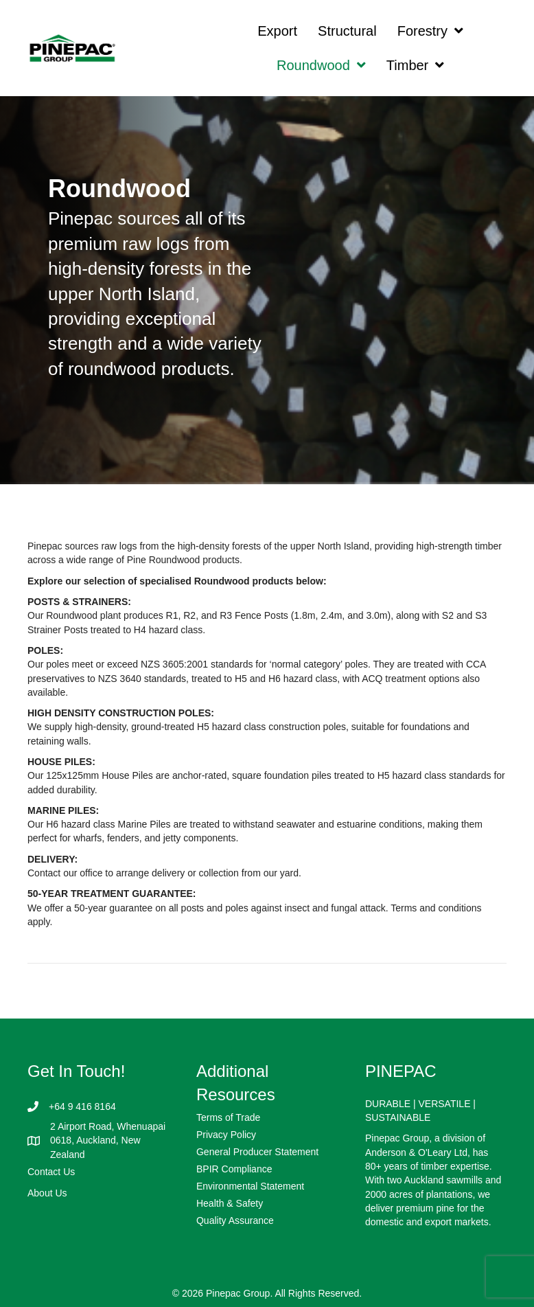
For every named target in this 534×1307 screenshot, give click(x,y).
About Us (47, 1192)
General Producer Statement (257, 1151)
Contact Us (51, 1171)
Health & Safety (229, 1203)
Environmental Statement (250, 1186)
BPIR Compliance (234, 1168)
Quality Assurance (235, 1220)
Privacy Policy (226, 1134)
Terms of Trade (228, 1117)
